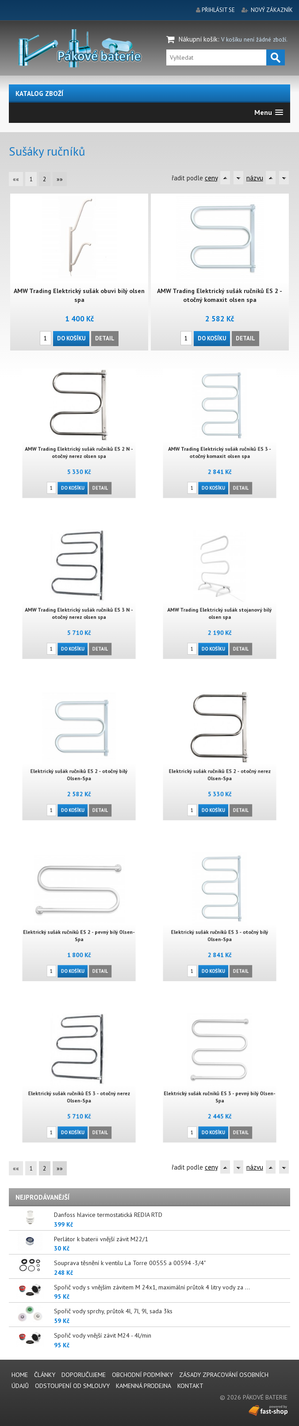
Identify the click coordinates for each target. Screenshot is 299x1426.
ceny (211, 178)
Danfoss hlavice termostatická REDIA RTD (108, 1215)
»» (60, 179)
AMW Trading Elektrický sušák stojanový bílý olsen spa (219, 608)
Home (20, 1375)
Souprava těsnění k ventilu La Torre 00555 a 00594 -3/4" (130, 1263)
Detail (105, 338)
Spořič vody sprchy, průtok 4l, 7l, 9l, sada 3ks (113, 1311)
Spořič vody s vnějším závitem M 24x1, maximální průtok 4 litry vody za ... (152, 1287)
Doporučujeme (83, 1375)
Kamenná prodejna (143, 1386)
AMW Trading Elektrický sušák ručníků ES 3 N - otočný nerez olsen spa (79, 608)
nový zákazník (272, 10)
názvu (254, 178)
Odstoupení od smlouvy (72, 1386)
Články (44, 1375)
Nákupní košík (198, 39)
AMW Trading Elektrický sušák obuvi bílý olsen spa (79, 295)
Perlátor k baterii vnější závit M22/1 (101, 1239)
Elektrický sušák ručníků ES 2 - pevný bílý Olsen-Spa (79, 931)
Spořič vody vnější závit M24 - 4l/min (102, 1335)
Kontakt (190, 1386)
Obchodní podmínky (142, 1375)
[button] (269, 112)
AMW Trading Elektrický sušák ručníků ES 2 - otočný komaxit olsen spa (219, 295)
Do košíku (71, 338)
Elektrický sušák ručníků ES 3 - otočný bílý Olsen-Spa (220, 931)
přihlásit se (218, 10)
